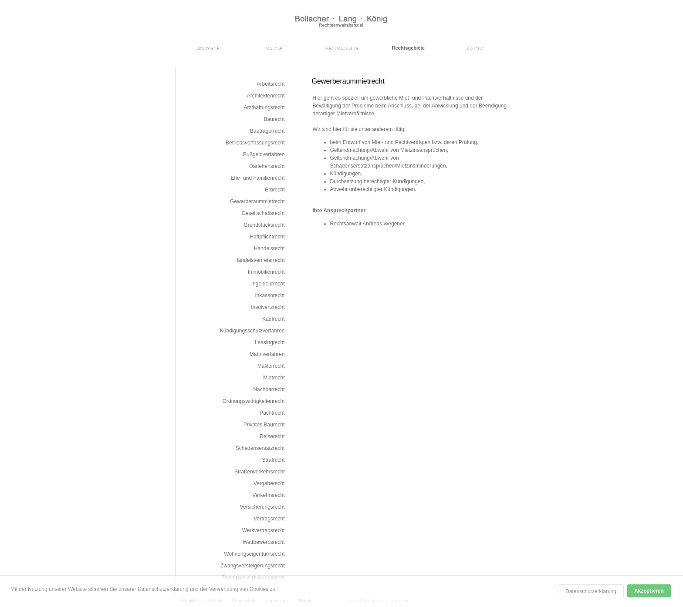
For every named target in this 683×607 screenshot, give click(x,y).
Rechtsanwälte (341, 47)
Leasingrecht (270, 342)
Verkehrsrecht (268, 495)
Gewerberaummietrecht (257, 201)
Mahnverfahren (267, 354)
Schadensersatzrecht (260, 448)
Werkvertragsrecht (263, 530)
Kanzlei (274, 47)
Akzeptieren (649, 591)
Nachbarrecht (268, 389)
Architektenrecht (266, 96)
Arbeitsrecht (270, 84)
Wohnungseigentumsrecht (254, 554)
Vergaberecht (269, 483)
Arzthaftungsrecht (263, 107)
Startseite (208, 47)
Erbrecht (274, 190)
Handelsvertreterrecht (259, 260)
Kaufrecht (273, 319)
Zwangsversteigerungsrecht (252, 566)
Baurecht (274, 119)
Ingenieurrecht (268, 284)
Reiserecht (272, 436)
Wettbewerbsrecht (264, 542)
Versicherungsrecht (262, 507)
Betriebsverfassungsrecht (255, 143)
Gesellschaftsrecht (263, 213)
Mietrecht (273, 378)
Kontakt (475, 47)
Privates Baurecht (264, 425)
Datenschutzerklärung (590, 591)
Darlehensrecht (266, 166)
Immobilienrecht (266, 272)
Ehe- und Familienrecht (257, 178)
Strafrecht (273, 460)
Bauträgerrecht (267, 131)
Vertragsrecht (269, 519)
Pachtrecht (272, 413)
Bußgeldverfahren (263, 154)
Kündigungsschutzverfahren (252, 331)
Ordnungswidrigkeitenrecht (254, 401)
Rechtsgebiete (408, 47)
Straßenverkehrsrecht (259, 472)
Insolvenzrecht (267, 307)
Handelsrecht (269, 248)
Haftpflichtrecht (267, 237)
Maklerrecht (271, 366)
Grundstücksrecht (263, 225)
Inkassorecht (269, 295)
